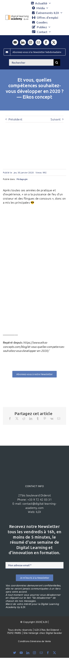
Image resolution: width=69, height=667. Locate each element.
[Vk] (51, 418)
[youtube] (15, 42)
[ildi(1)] (34, 453)
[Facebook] (10, 418)
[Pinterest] (44, 418)
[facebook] (46, 42)
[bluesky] (14, 652)
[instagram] (31, 42)
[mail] (38, 42)
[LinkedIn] (30, 418)
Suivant (56, 119)
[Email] (58, 418)
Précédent (15, 119)
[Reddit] (23, 418)
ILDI (38, 512)
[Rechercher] (31, 62)
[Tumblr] (37, 418)
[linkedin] (23, 42)
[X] (17, 418)
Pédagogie (22, 179)
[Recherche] (57, 62)
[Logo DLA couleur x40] (17, 16)
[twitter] (54, 42)
